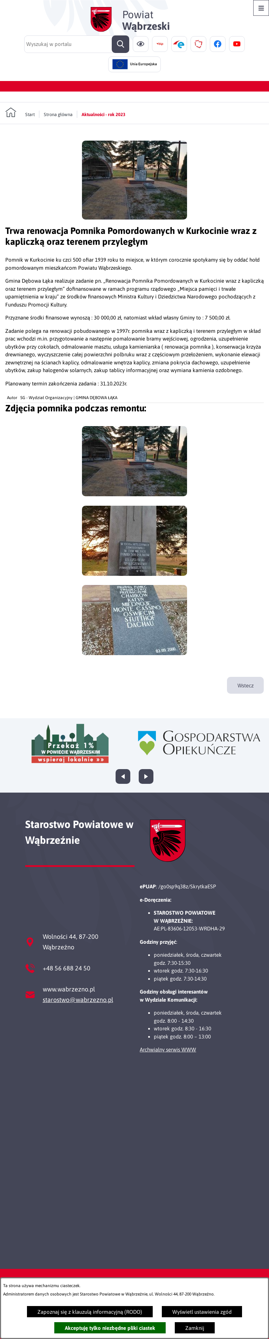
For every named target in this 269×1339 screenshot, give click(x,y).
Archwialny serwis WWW (168, 1049)
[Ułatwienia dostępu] (141, 44)
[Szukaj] (120, 44)
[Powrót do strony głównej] (20, 112)
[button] (134, 218)
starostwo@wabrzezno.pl (78, 999)
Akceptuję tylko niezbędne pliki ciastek (110, 1328)
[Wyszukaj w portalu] (76, 44)
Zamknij (194, 1328)
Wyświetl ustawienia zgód (202, 1312)
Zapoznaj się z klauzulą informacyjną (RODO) (89, 1312)
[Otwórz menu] (261, 8)
